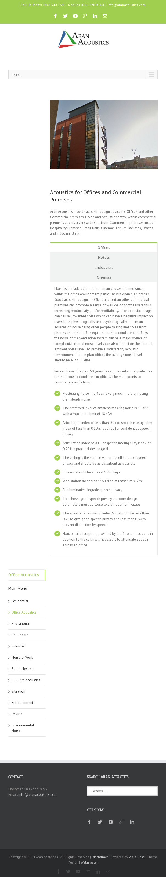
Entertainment (22, 702)
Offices (104, 247)
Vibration (18, 691)
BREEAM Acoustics (26, 680)
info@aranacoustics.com (127, 5)
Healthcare (20, 635)
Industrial (104, 267)
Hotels (104, 257)
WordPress (137, 857)
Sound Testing (23, 668)
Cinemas (104, 277)
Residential (20, 601)
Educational (21, 623)
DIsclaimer (100, 857)
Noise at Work (22, 657)
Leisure (17, 714)
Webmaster (89, 862)
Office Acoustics (23, 574)
